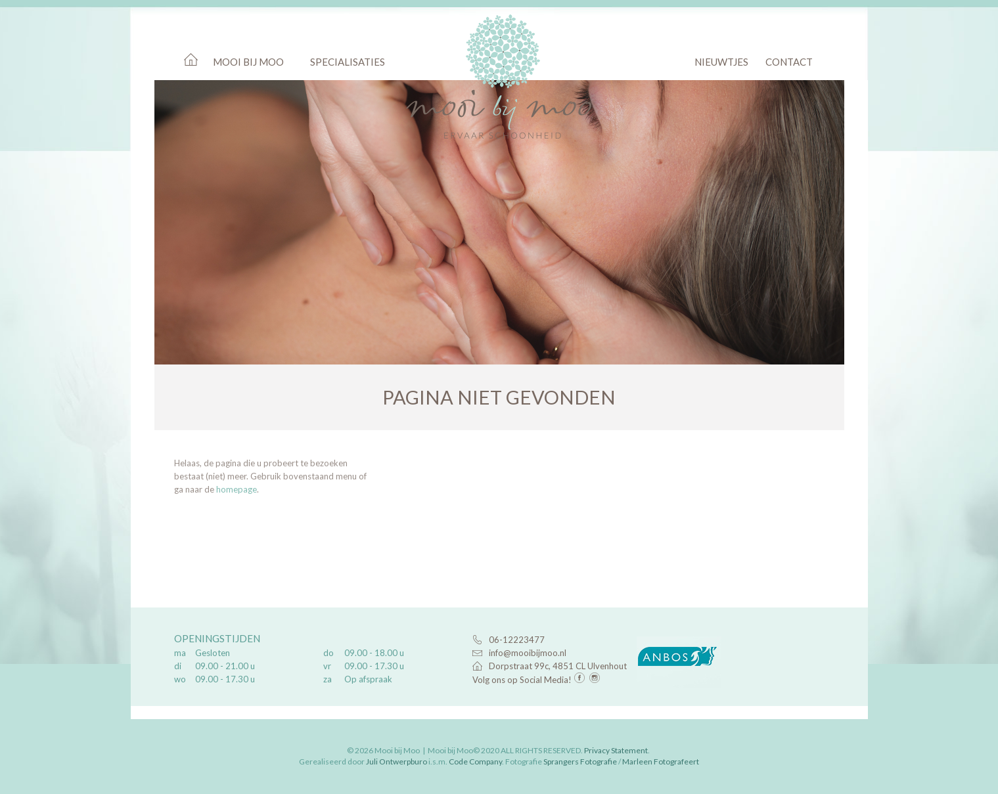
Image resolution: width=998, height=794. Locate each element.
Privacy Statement (616, 750)
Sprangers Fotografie (580, 761)
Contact (789, 62)
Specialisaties (347, 62)
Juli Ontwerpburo (396, 761)
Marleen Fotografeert (660, 761)
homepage (236, 489)
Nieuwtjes (721, 62)
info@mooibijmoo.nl (527, 653)
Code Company (475, 761)
